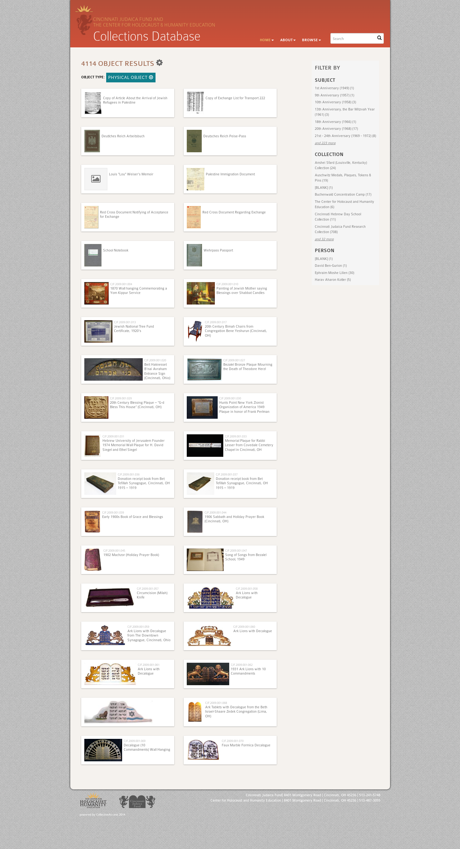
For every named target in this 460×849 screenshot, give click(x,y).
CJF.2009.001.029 (121, 398)
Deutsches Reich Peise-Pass (224, 136)
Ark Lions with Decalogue (247, 595)
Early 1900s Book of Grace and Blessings (132, 517)
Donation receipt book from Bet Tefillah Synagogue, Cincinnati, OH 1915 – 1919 (144, 483)
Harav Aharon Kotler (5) (333, 280)
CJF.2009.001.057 (148, 588)
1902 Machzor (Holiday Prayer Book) (131, 555)
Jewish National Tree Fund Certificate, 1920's (134, 328)
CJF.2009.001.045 (114, 550)
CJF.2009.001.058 (247, 588)
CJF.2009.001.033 (236, 436)
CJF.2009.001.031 (113, 436)
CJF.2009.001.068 (216, 703)
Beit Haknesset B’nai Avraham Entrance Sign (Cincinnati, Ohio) (157, 371)
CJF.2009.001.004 (121, 284)
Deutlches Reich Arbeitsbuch (123, 136)
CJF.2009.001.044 (215, 512)
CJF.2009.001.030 (230, 398)
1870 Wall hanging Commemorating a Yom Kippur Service (138, 290)
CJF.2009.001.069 (135, 741)
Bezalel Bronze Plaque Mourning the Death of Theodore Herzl (247, 367)
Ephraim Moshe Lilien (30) (334, 273)
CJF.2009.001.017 (216, 322)
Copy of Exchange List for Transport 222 (235, 98)
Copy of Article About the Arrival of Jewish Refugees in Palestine (135, 100)
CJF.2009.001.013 (125, 322)
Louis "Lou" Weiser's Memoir (131, 174)
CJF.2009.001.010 (227, 284)
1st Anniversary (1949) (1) (334, 88)
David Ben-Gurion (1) (331, 266)
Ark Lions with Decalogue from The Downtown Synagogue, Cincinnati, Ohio (149, 635)
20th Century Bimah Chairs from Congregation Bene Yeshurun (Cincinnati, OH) (236, 331)
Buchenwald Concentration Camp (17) (343, 195)
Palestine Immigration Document (230, 174)
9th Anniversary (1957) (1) (334, 95)
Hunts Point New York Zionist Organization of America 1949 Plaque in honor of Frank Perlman (244, 407)
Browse (311, 40)
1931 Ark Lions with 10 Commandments (248, 671)
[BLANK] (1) (324, 188)
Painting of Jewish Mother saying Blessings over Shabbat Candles (241, 290)
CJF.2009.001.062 (242, 664)
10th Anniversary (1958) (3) (335, 102)
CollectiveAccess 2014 (110, 815)
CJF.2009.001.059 (138, 626)
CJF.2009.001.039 (113, 512)
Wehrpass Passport (218, 250)
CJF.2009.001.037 (227, 474)
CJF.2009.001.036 (129, 474)
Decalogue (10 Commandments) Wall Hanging (147, 747)
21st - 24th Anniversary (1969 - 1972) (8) (345, 136)
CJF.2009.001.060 (244, 626)
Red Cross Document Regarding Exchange (234, 212)
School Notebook (115, 250)
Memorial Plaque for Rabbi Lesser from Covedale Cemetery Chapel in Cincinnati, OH (249, 445)
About (288, 40)
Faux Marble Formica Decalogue (246, 745)
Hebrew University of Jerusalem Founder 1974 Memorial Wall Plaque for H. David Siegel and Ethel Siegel (133, 445)
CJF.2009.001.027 (234, 360)
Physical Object (130, 77)
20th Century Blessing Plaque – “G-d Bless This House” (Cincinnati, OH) (137, 405)
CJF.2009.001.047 (236, 550)
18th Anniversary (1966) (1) (335, 122)
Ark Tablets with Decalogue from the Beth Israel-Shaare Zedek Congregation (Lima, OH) (236, 711)
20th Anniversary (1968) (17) (336, 129)
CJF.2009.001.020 (155, 360)
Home (267, 40)
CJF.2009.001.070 (233, 741)
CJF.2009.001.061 (149, 664)
